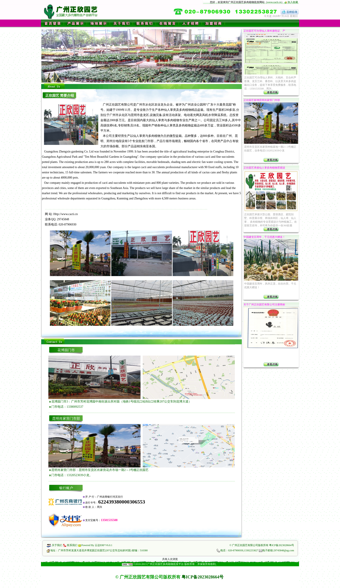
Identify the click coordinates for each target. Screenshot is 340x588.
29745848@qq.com (283, 550)
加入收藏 (293, 2)
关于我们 (57, 545)
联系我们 (72, 545)
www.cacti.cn (274, 2)
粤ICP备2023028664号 (281, 545)
